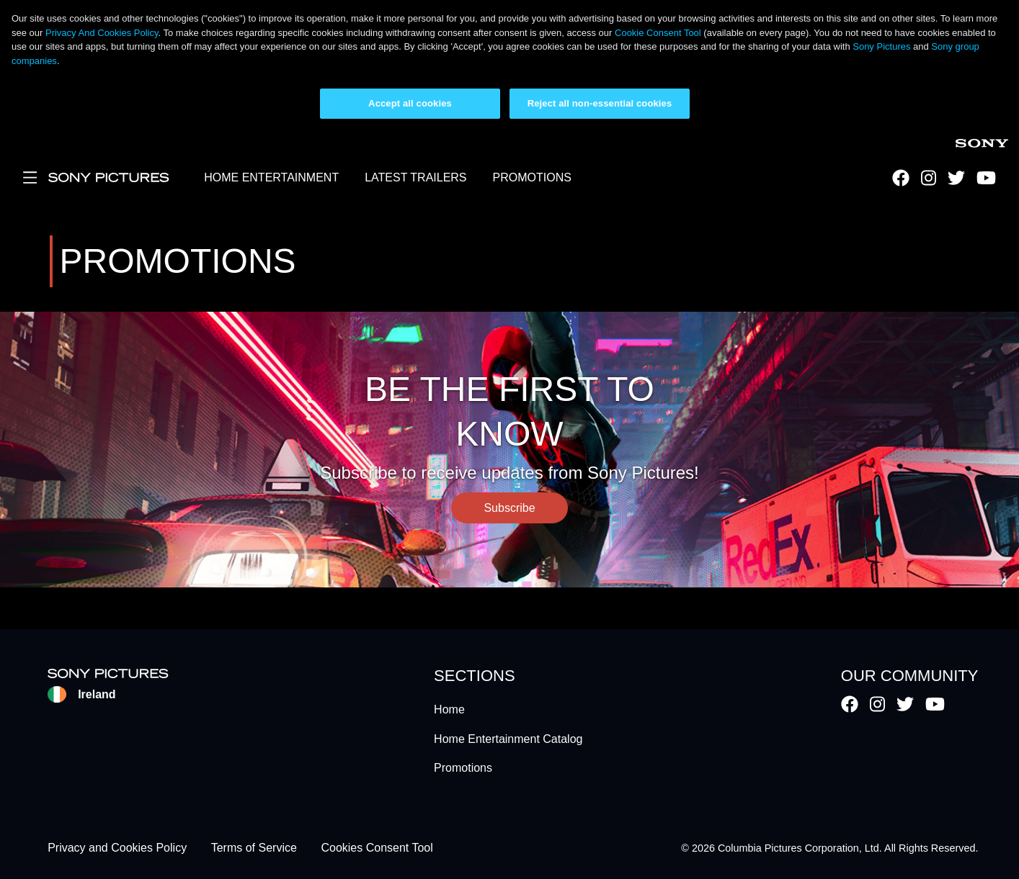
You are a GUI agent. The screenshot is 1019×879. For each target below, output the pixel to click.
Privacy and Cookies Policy (117, 848)
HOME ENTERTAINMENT (271, 177)
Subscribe (509, 508)
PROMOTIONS (532, 177)
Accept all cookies (410, 103)
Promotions (463, 768)
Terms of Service (254, 848)
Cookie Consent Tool (658, 32)
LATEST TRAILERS (415, 177)
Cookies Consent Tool (376, 848)
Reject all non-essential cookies (600, 103)
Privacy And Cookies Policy (102, 32)
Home (449, 709)
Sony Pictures (881, 46)
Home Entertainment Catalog (508, 739)
